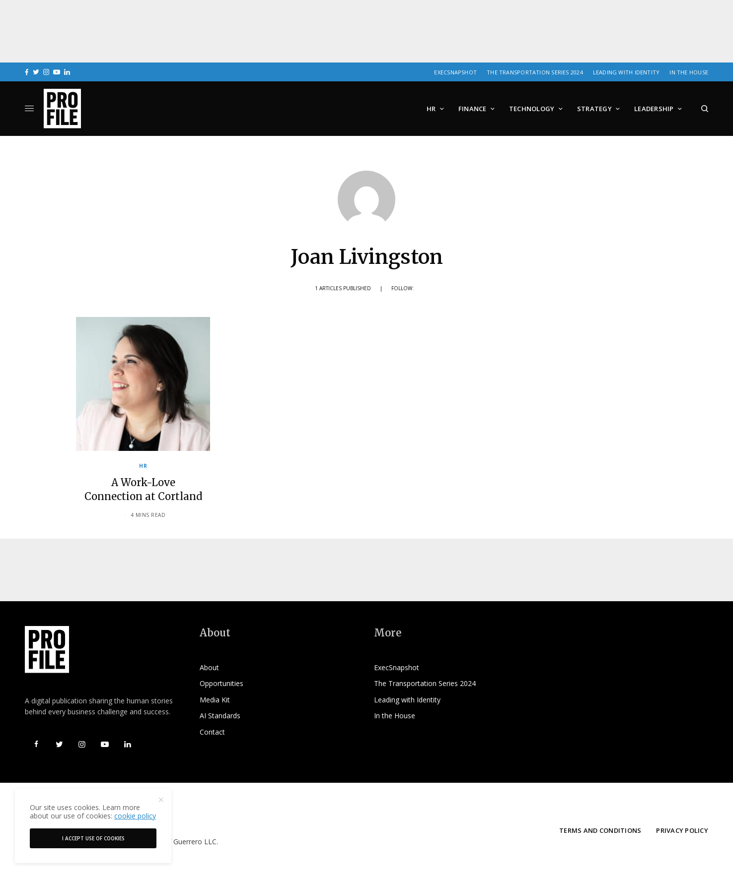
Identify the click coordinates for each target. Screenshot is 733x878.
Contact (212, 732)
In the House (688, 72)
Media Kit (215, 699)
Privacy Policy (682, 830)
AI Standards (220, 715)
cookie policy (135, 815)
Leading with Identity (626, 72)
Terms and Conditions (600, 830)
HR (143, 465)
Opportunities (221, 683)
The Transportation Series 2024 (535, 72)
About (209, 667)
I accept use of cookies (93, 838)
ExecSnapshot (455, 72)
